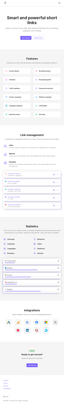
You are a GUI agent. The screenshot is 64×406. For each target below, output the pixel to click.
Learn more (38, 38)
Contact (6, 380)
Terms (5, 383)
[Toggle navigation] (59, 3)
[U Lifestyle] (5, 3)
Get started (26, 38)
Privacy (5, 386)
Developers (7, 388)
